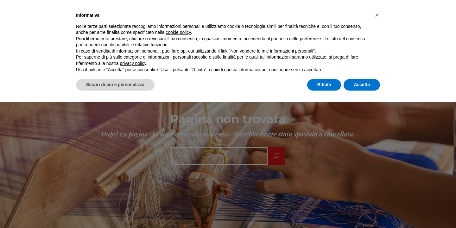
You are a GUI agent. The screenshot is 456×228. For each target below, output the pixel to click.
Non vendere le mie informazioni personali (271, 51)
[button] (377, 15)
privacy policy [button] (133, 63)
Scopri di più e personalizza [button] (115, 84)
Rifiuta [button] (324, 84)
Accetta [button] (362, 84)
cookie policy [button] (178, 32)
